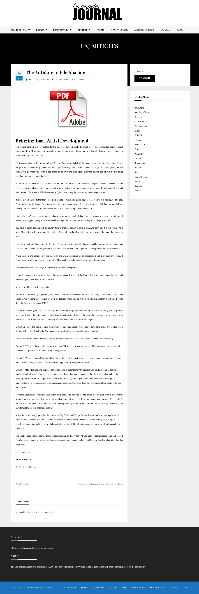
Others (137, 149)
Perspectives (60, 30)
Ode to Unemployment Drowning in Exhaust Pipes (101, 484)
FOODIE (40, 30)
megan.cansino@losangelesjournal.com (36, 548)
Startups (138, 186)
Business (138, 117)
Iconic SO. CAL (141, 144)
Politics (137, 158)
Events (137, 131)
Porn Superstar (22, 484)
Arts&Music (139, 108)
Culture (82, 30)
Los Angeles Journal (40, 79)
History (137, 140)
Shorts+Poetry (119, 30)
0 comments (79, 79)
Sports (100, 30)
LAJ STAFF (165, 30)
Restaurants (139, 163)
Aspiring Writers (144, 30)
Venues (137, 190)
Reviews (138, 167)
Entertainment (62, 79)
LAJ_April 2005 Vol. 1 (28, 467)
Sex (136, 172)
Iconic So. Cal (19, 30)
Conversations (140, 121)
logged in (31, 512)
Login (180, 30)
